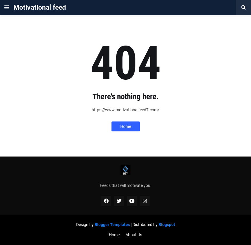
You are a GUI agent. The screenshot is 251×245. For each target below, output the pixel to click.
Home (125, 126)
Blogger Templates (112, 224)
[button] (6, 8)
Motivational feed (39, 7)
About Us (134, 234)
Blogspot (166, 224)
